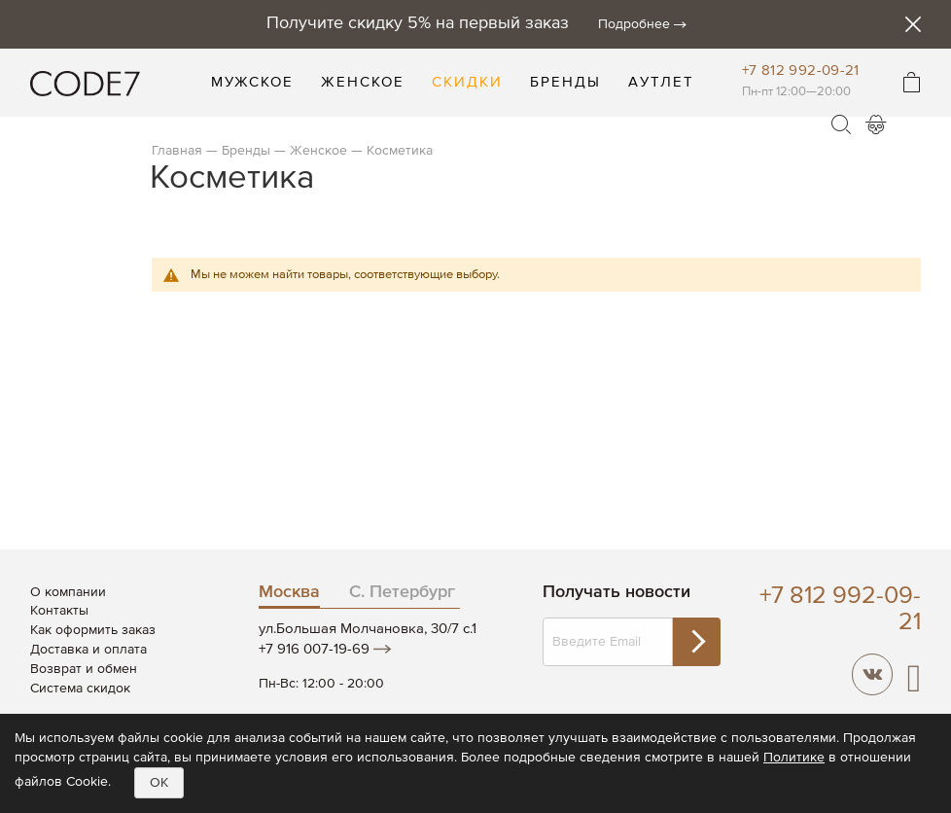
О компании (68, 592)
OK (159, 783)
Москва (289, 592)
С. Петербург (402, 592)
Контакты (59, 611)
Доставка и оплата (88, 649)
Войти (876, 124)
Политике (794, 757)
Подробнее (634, 24)
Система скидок (80, 688)
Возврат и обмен (83, 669)
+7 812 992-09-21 (801, 70)
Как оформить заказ (93, 630)
